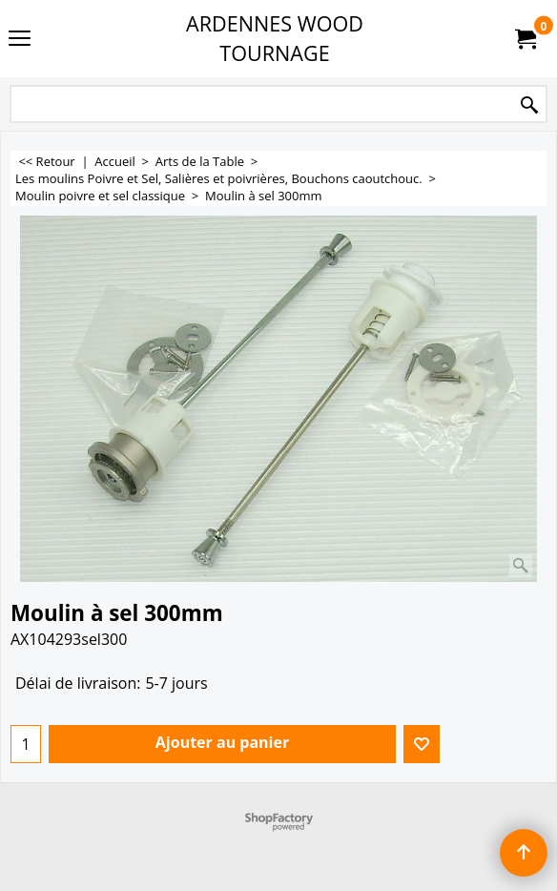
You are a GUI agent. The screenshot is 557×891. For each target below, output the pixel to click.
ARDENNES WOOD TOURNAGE (274, 38)
